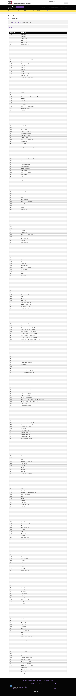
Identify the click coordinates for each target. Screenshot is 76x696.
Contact (66, 7)
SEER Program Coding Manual (17, 22)
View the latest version (48, 10)
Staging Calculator (54, 7)
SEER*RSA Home (32, 683)
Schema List (43, 7)
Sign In (74, 0)
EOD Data (16, 7)
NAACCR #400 (12, 27)
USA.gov (55, 688)
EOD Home (10, 12)
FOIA (40, 686)
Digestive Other (15, 12)
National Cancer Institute (58, 687)
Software (61, 7)
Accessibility (41, 684)
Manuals (48, 7)
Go (65, 2)
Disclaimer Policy (42, 683)
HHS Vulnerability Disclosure (44, 687)
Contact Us (31, 684)
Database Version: (52, 1)
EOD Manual (35, 680)
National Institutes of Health (58, 686)
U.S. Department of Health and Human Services (59, 684)
